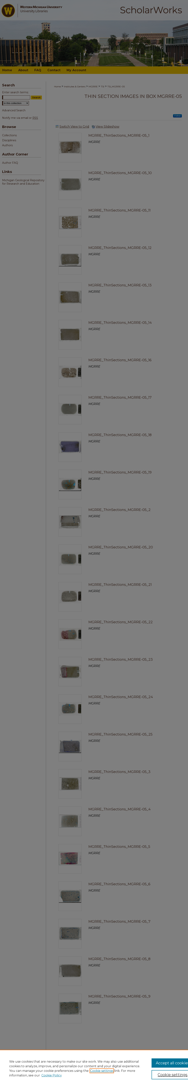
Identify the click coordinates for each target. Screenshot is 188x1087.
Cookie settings (101, 1071)
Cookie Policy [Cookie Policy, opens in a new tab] (51, 1075)
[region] (94, 1068)
